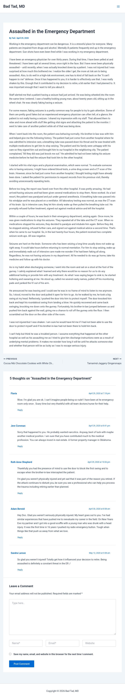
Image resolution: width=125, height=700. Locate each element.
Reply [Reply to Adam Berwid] (21, 538)
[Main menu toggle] (118, 6)
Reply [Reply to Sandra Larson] (21, 571)
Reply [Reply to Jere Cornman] (21, 447)
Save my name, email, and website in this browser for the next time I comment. (53, 656)
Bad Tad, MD (14, 6)
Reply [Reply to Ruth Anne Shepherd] (21, 494)
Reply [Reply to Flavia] (21, 410)
